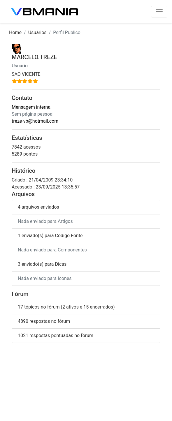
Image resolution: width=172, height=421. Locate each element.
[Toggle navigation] (159, 11)
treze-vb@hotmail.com (35, 121)
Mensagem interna (31, 107)
